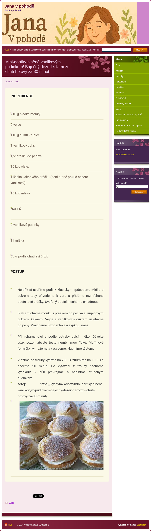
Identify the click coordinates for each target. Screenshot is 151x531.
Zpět (11, 503)
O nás (118, 65)
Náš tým (120, 87)
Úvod (6, 50)
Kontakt (119, 71)
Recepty (120, 92)
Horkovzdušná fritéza (126, 131)
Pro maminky (122, 120)
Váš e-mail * (121, 183)
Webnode (141, 525)
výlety (118, 109)
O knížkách (121, 98)
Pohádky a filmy (123, 103)
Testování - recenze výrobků (129, 114)
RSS (10, 525)
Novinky (119, 76)
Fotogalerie (121, 82)
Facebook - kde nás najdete (129, 125)
